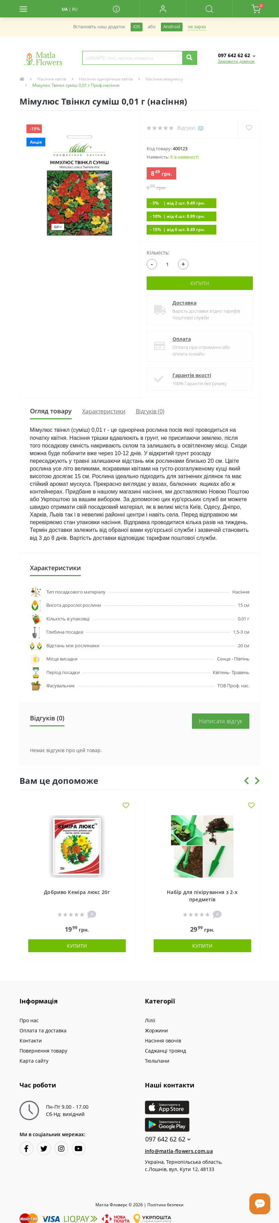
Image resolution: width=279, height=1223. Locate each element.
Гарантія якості (191, 375)
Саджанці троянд (165, 1050)
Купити (200, 283)
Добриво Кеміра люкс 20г (77, 892)
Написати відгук (220, 721)
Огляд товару (51, 411)
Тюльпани (157, 1060)
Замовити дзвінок (236, 61)
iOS (136, 27)
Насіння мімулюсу (164, 79)
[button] (162, 8)
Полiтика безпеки (165, 1205)
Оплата (181, 339)
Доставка (184, 302)
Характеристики (103, 411)
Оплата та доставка (43, 1030)
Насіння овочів (163, 1040)
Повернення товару (43, 1050)
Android (171, 27)
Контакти (31, 1040)
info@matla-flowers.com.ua (179, 1151)
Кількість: (158, 252)
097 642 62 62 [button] (168, 1139)
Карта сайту (34, 1060)
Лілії (150, 1020)
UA (65, 9)
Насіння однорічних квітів (106, 79)
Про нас (29, 1020)
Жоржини (156, 1030)
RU (75, 9)
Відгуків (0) (150, 411)
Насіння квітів (51, 79)
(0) (200, 127)
